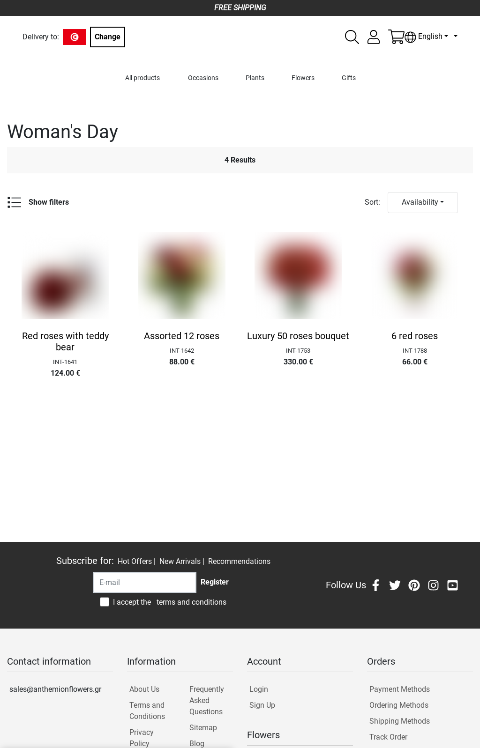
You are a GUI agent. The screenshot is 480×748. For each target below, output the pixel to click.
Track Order (388, 737)
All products (142, 78)
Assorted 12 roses (181, 335)
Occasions (203, 78)
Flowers (303, 78)
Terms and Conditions (147, 711)
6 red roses (414, 335)
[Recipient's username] (144, 582)
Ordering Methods (398, 705)
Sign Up (262, 705)
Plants (255, 78)
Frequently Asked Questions (206, 700)
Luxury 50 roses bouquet (298, 335)
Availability (420, 202)
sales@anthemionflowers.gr (55, 689)
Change (107, 36)
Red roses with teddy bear (65, 341)
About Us (144, 689)
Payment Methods (399, 689)
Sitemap (203, 727)
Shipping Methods (399, 721)
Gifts (349, 78)
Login (258, 689)
